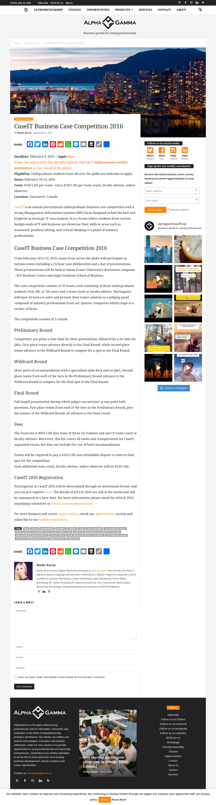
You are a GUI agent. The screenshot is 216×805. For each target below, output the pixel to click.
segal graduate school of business (85, 535)
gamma (77, 532)
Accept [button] (104, 799)
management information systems (102, 532)
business (61, 528)
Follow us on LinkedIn (173, 733)
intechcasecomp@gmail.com (71, 503)
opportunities (68, 514)
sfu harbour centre (116, 535)
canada (72, 528)
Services (145, 9)
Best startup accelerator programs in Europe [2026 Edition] (105, 762)
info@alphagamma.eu (39, 773)
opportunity (57, 535)
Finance (74, 9)
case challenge (94, 528)
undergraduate (56, 539)
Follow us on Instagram (173, 728)
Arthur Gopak (90, 771)
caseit (122, 528)
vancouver (73, 539)
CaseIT (19, 207)
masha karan (22, 535)
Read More (119, 799)
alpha (34, 528)
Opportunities (98, 9)
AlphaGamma (99, 570)
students (21, 539)
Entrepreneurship (48, 9)
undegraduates (37, 539)
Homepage (173, 742)
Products (124, 10)
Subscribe (43, 2)
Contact (164, 9)
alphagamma (46, 528)
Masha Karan (24, 132)
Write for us (56, 2)
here (71, 156)
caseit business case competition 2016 (35, 532)
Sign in (69, 2)
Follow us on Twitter (173, 719)
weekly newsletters (53, 519)
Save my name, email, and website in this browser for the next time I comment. (61, 677)
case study (110, 528)
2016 (26, 528)
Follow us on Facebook (173, 724)
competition (64, 532)
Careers (173, 770)
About (181, 9)
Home (17, 43)
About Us (173, 765)
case (81, 528)
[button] (200, 10)
